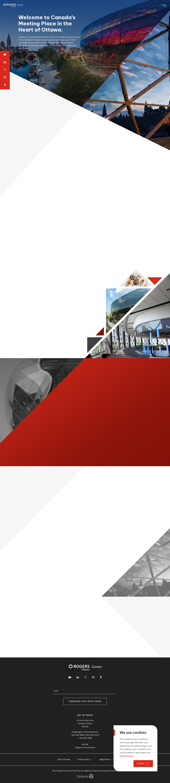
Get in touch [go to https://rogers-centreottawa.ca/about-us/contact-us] (85, 715)
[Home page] (13, 5)
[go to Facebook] (5, 85)
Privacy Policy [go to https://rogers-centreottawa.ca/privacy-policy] (83, 759)
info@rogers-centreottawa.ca (85, 732)
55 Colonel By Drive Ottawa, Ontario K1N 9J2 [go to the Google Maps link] (85, 723)
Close (140, 763)
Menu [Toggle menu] (163, 5)
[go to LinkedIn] (5, 62)
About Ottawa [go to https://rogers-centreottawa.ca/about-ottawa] (64, 759)
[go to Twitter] (5, 69)
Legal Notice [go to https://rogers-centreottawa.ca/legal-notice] (104, 759)
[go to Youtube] (5, 54)
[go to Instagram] (5, 77)
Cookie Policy (126, 756)
